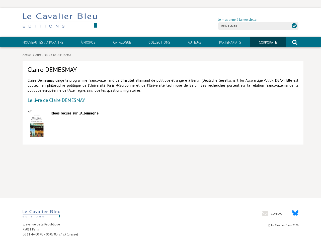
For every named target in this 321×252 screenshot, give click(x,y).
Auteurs (195, 42)
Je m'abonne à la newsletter (238, 20)
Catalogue (122, 42)
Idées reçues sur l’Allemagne (75, 113)
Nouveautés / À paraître (43, 42)
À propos (88, 42)
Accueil (27, 55)
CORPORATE (268, 42)
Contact (277, 213)
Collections (159, 42)
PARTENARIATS (230, 42)
